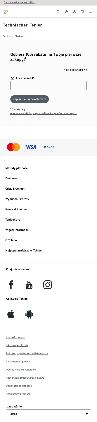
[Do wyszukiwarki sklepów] (66, 11)
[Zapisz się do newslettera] (29, 99)
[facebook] (11, 286)
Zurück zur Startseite (14, 36)
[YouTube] (29, 286)
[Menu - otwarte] (91, 11)
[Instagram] (48, 286)
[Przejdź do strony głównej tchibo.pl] (6, 11)
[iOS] (11, 316)
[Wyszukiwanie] (58, 11)
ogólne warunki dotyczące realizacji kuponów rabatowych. (43, 113)
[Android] (29, 316)
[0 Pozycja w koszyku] (83, 11)
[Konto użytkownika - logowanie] (74, 11)
